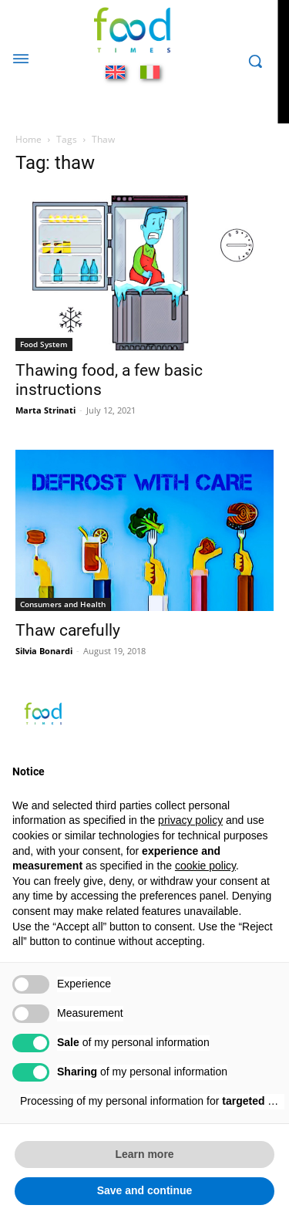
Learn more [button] (144, 1154)
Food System (44, 344)
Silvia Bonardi (43, 651)
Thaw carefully (67, 630)
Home (28, 139)
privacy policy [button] (190, 820)
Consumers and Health (63, 604)
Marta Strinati (45, 410)
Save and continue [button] (145, 1190)
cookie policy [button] (205, 865)
